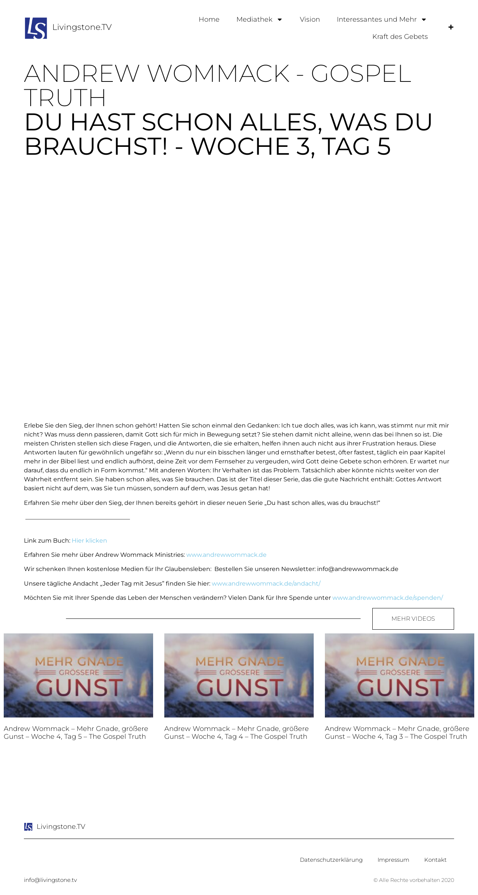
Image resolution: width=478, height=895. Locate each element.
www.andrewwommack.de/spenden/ (387, 597)
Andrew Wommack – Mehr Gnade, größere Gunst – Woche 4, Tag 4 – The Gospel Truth (236, 733)
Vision (310, 19)
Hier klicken (89, 540)
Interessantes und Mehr (382, 19)
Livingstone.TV (82, 27)
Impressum (393, 859)
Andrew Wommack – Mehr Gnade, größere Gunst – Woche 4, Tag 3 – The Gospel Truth (397, 733)
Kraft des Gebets (400, 37)
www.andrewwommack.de (226, 554)
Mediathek (259, 19)
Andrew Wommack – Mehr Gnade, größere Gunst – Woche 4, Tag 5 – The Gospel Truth (76, 733)
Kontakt (435, 859)
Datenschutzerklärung (331, 859)
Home (209, 19)
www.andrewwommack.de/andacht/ (266, 583)
